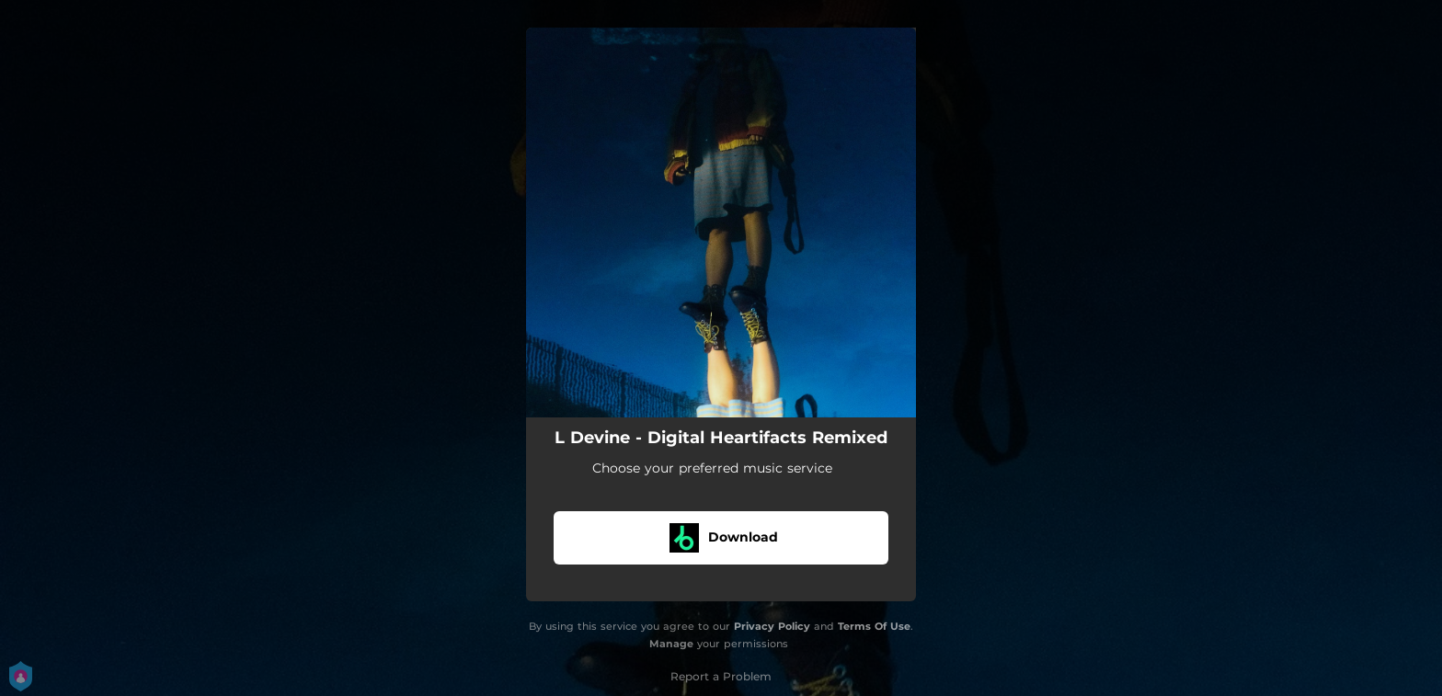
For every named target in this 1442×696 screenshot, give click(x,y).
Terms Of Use (874, 626)
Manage (671, 643)
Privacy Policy (772, 626)
